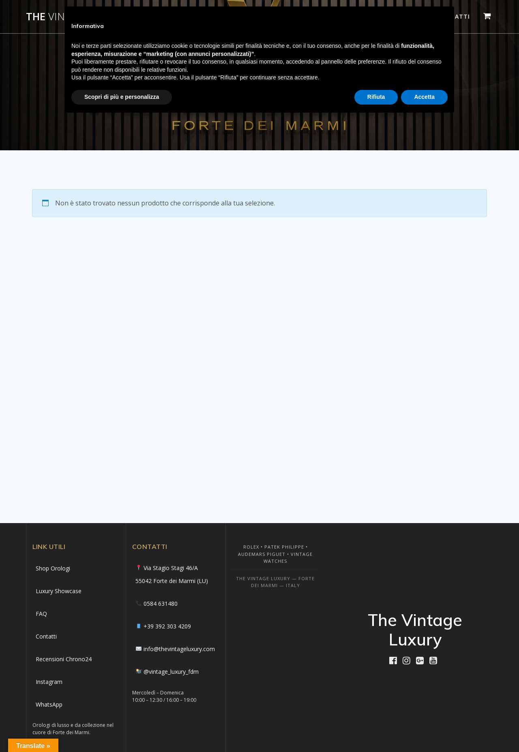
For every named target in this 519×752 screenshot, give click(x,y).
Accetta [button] (424, 97)
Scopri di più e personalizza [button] (121, 97)
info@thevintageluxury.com (179, 649)
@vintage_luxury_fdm (171, 671)
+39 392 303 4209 (167, 626)
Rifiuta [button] (376, 97)
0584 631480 (161, 603)
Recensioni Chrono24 (64, 659)
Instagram (49, 682)
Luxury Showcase (58, 591)
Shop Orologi (53, 568)
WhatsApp (49, 704)
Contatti (46, 636)
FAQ (41, 613)
